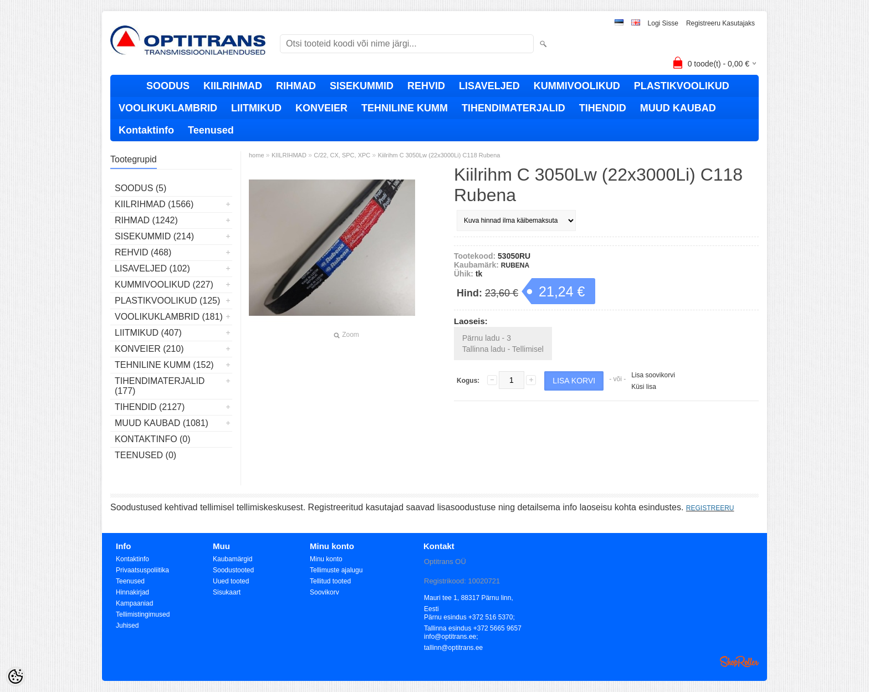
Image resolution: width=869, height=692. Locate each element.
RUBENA (515, 265)
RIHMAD (296, 85)
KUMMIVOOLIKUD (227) (164, 284)
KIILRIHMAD (232, 85)
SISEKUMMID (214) (154, 236)
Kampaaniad (134, 603)
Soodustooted (233, 570)
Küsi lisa (643, 387)
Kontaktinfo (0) (153, 439)
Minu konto (326, 559)
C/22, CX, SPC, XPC (342, 155)
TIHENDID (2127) (150, 407)
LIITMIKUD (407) (148, 332)
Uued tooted (231, 581)
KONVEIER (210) (149, 348)
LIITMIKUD (256, 108)
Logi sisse (663, 23)
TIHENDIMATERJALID (513, 108)
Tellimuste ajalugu (336, 570)
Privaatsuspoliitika (142, 570)
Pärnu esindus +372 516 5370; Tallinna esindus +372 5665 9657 (473, 618)
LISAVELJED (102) (152, 268)
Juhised (127, 625)
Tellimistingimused (143, 614)
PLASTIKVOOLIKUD (681, 85)
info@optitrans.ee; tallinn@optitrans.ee (453, 637)
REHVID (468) (143, 252)
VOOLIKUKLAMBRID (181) (169, 316)
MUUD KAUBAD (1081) (161, 423)
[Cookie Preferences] (15, 676)
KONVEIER (321, 108)
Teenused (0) (145, 455)
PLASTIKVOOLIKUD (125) (167, 300)
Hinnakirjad (132, 592)
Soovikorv (324, 592)
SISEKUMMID (361, 85)
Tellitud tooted (330, 581)
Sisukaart (227, 592)
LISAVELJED (489, 85)
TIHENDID (602, 108)
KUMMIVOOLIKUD (577, 85)
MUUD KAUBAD (678, 108)
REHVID (426, 85)
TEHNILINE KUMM (404, 108)
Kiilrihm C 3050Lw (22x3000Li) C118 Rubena (439, 155)
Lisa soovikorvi (653, 375)
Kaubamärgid (232, 559)
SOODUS (168, 85)
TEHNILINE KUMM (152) (164, 365)
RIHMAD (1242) (146, 220)
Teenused (211, 130)
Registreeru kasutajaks (720, 23)
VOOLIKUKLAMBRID (168, 108)
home (256, 155)
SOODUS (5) (140, 188)
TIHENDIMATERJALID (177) (160, 386)
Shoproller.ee (739, 661)
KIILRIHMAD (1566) (154, 204)
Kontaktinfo (146, 130)
